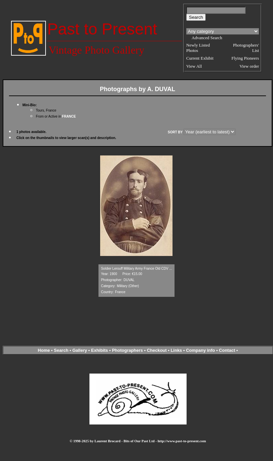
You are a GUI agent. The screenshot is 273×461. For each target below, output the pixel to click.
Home (44, 350)
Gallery (79, 350)
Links (176, 350)
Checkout (156, 350)
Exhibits (99, 350)
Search (61, 350)
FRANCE (69, 116)
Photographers (127, 350)
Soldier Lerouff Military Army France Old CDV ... (136, 268)
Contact (227, 350)
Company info (201, 350)
